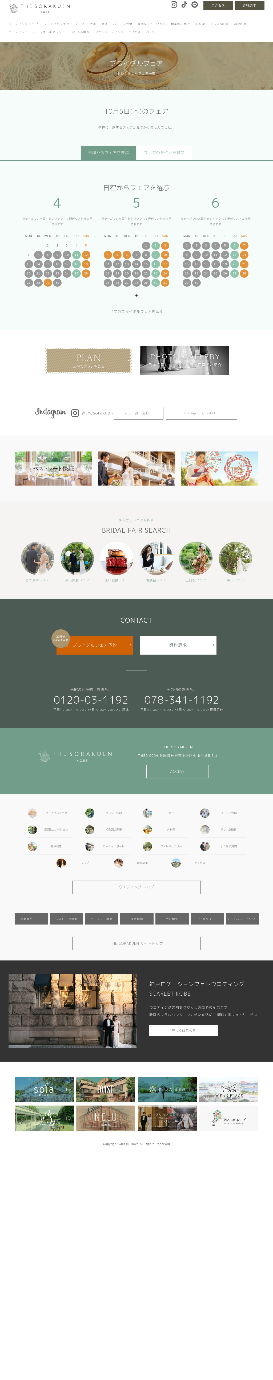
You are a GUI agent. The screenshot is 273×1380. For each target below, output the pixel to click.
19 (86, 264)
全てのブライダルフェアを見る (136, 311)
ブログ (150, 32)
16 (57, 264)
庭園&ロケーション (152, 24)
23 (57, 273)
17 (67, 264)
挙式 (104, 24)
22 (48, 273)
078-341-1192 (181, 700)
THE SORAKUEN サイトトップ (136, 943)
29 (48, 282)
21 (38, 273)
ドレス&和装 (219, 24)
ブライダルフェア (56, 24)
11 (76, 254)
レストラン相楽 (66, 919)
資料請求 (249, 5)
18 (76, 264)
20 (29, 273)
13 (29, 264)
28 (38, 282)
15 (48, 264)
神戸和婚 (240, 24)
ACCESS (177, 771)
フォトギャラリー (52, 32)
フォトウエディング (109, 32)
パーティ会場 (122, 24)
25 (76, 273)
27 (29, 282)
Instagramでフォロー (201, 413)
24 (67, 273)
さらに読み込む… (138, 413)
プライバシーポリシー (242, 919)
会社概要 (172, 919)
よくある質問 (80, 32)
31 (165, 282)
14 (38, 264)
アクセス (218, 5)
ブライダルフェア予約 (95, 645)
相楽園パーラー (31, 919)
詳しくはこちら (184, 1030)
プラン (79, 24)
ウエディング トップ (23, 24)
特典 (93, 24)
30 (57, 282)
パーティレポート (21, 32)
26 (86, 273)
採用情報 (137, 919)
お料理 (200, 24)
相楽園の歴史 (180, 24)
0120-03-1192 (91, 700)
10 (67, 254)
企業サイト (207, 919)
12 (86, 254)
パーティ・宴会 (102, 919)
